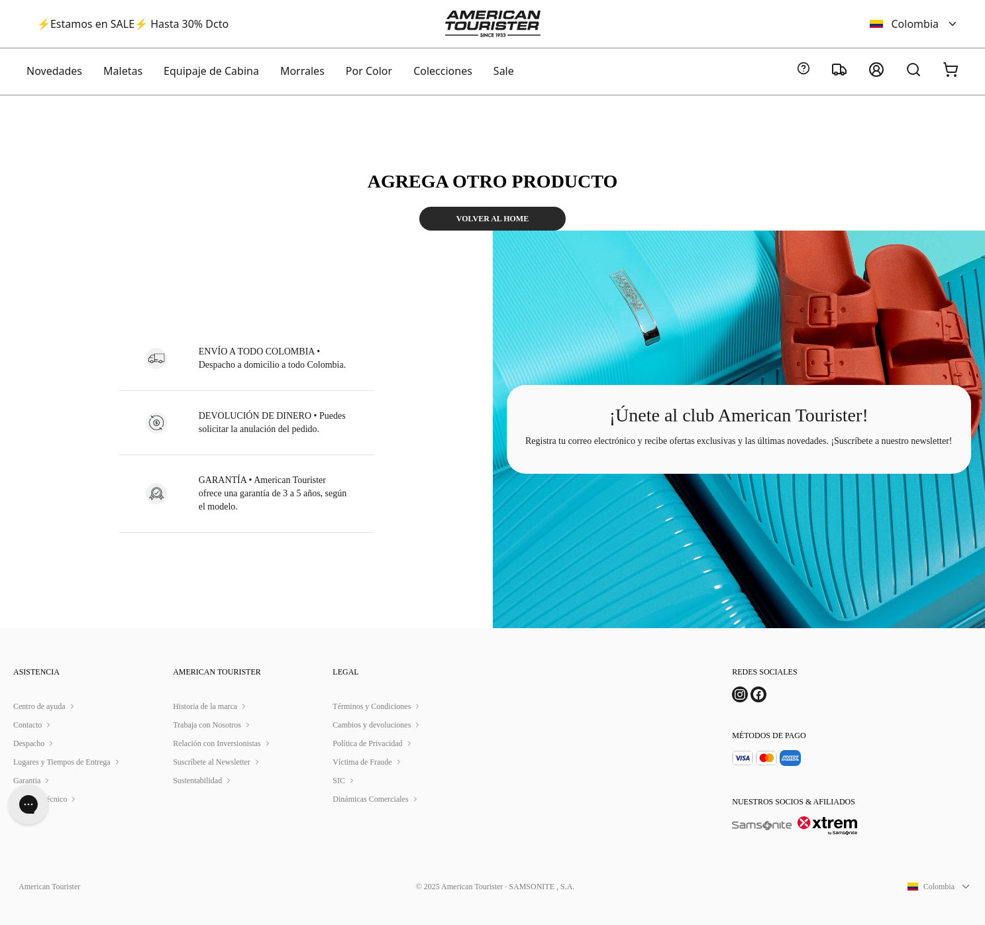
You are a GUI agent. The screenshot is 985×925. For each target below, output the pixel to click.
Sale (503, 71)
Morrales (302, 71)
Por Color (369, 71)
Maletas (122, 71)
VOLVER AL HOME (492, 218)
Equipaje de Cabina (211, 71)
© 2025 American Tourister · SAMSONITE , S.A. (495, 886)
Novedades (54, 71)
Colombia (914, 24)
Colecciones (442, 71)
